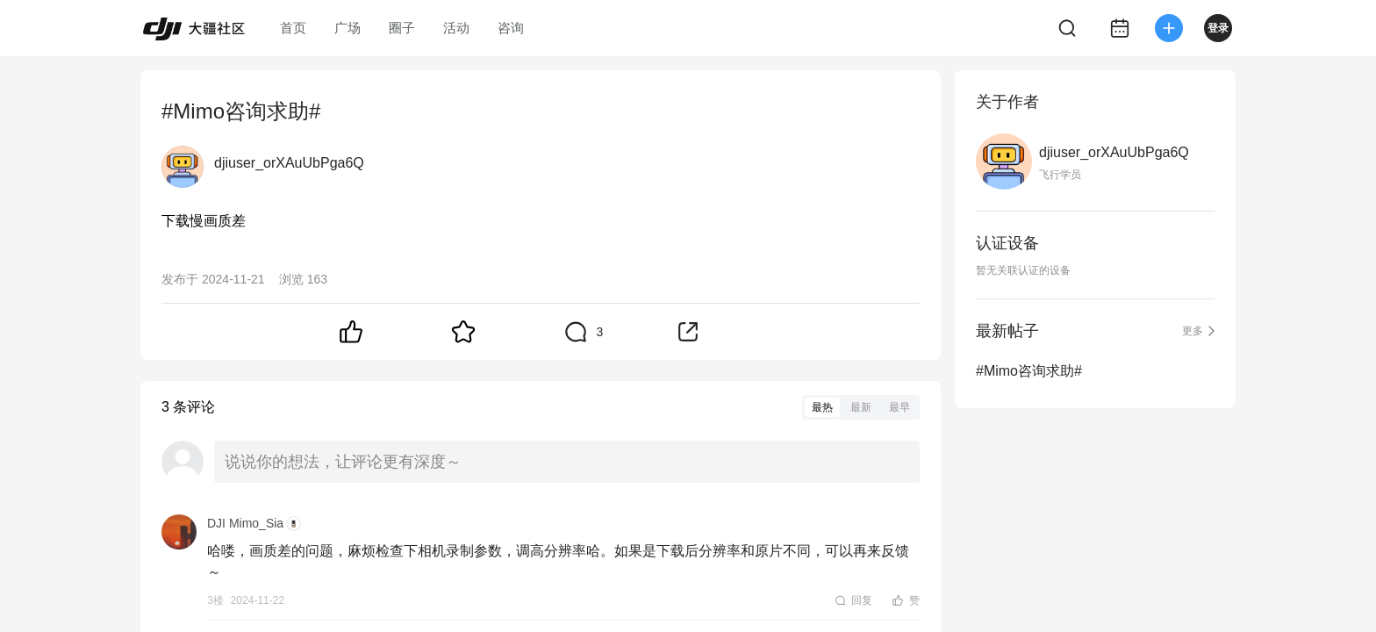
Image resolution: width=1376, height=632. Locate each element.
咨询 (511, 27)
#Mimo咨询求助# (1029, 370)
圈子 (402, 27)
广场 (347, 27)
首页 (293, 27)
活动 (456, 27)
